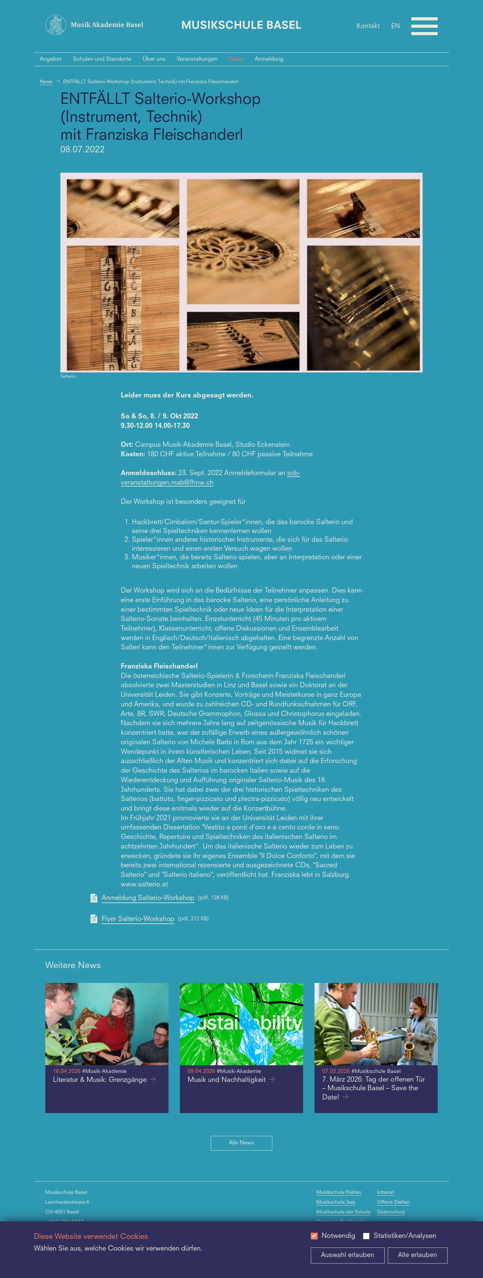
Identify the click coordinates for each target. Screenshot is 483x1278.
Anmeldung (269, 59)
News (236, 59)
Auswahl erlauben (347, 1255)
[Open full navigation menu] (424, 26)
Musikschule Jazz (335, 1202)
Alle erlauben (417, 1255)
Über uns (154, 59)
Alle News (241, 1143)
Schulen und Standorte (102, 59)
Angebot (51, 59)
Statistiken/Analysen (405, 1236)
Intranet (385, 1192)
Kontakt (368, 26)
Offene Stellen (393, 1202)
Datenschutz (391, 1212)
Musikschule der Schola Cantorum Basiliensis (343, 1217)
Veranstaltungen (197, 59)
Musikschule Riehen (338, 1192)
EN (395, 26)
